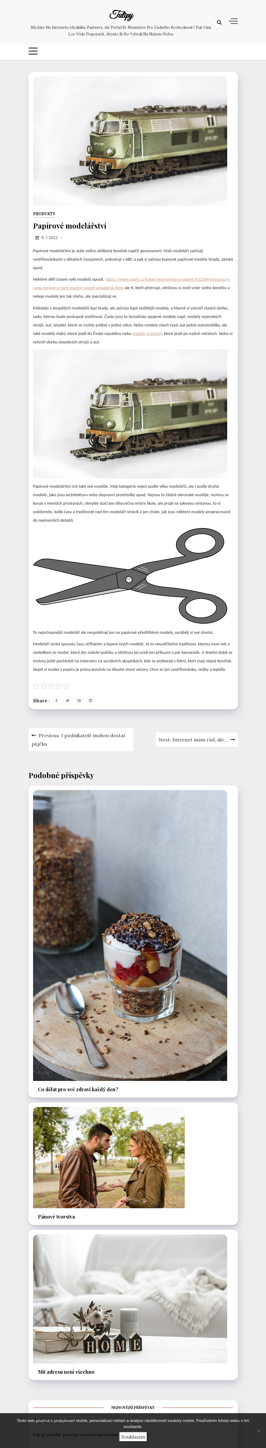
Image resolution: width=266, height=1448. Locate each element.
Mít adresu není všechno (66, 1372)
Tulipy (121, 16)
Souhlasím (133, 1437)
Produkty (44, 214)
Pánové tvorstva (56, 1216)
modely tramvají (147, 333)
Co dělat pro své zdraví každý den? (78, 1089)
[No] (258, 1431)
